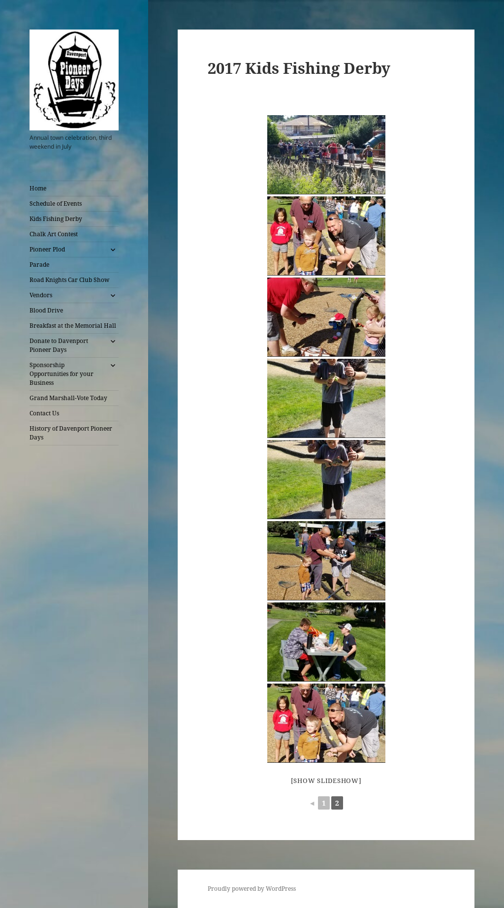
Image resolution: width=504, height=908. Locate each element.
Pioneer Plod (47, 249)
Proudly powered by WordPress (252, 888)
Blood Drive (46, 310)
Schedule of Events (56, 203)
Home (38, 188)
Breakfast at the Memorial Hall (73, 325)
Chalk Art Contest (54, 234)
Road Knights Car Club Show (69, 280)
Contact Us (44, 413)
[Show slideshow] (326, 780)
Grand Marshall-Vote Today (68, 398)
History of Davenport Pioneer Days (71, 432)
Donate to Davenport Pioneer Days (59, 345)
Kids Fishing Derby (56, 219)
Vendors (41, 295)
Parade (39, 264)
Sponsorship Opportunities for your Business (62, 374)
